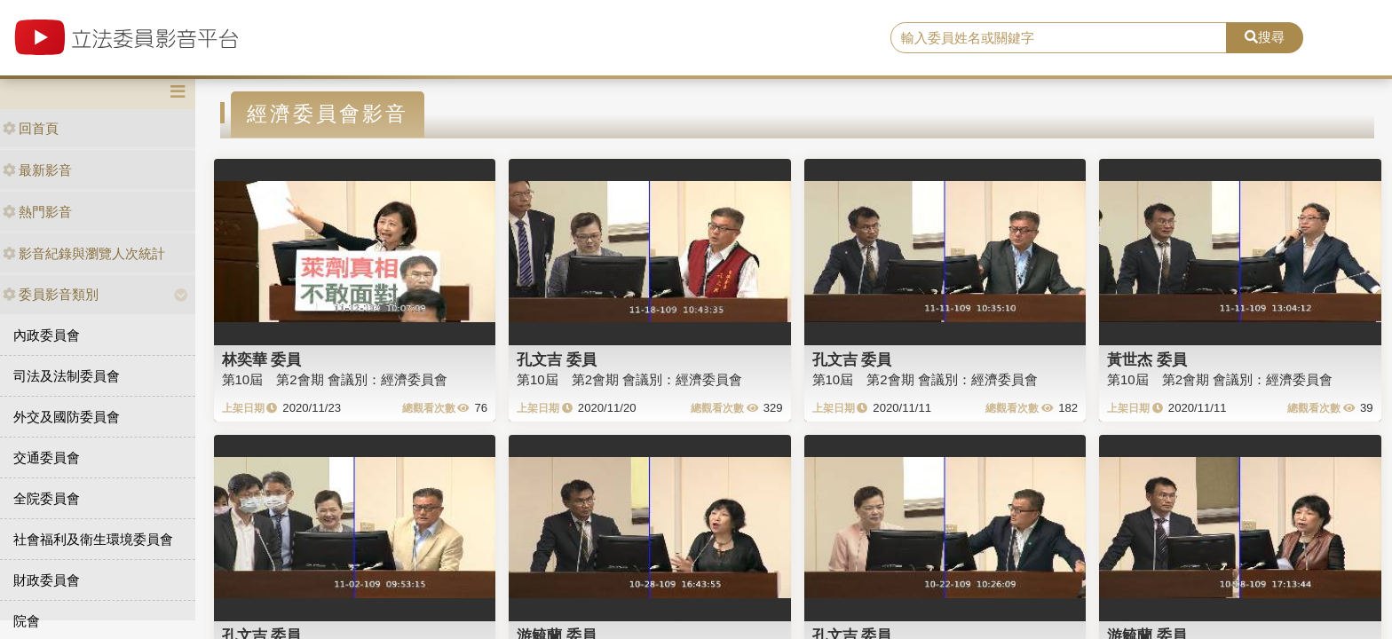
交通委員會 (46, 457)
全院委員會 (46, 498)
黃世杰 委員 (1147, 359)
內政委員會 (46, 335)
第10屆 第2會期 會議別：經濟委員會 (334, 379)
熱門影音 (37, 211)
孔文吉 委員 (557, 359)
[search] (1059, 38)
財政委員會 (46, 580)
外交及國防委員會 (66, 416)
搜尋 (1265, 36)
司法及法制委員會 (66, 375)
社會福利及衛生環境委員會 (93, 539)
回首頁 (31, 128)
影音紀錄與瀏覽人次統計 (84, 253)
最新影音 (37, 170)
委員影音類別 (51, 294)
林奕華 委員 (262, 359)
